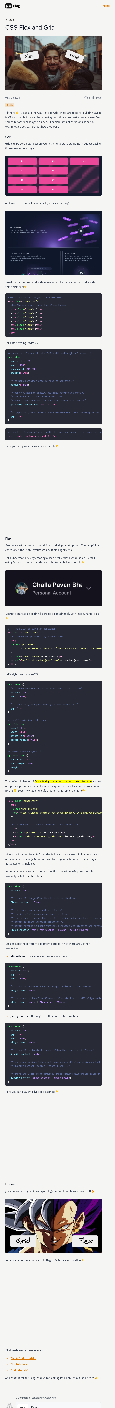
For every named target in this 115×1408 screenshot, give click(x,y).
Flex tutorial (18, 1364)
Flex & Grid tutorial (22, 1358)
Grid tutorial (18, 1370)
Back (9, 20)
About (106, 5)
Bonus (12, 1184)
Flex (11, 539)
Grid (11, 137)
